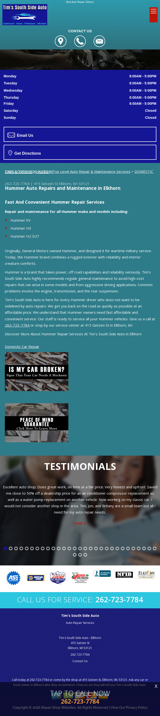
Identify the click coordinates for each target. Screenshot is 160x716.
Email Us (20, 135)
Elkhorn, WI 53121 (74, 183)
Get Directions (24, 152)
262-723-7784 (17, 183)
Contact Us (80, 661)
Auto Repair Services (80, 623)
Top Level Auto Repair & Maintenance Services (91, 171)
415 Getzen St (46, 183)
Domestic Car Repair (22, 346)
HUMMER (44, 171)
